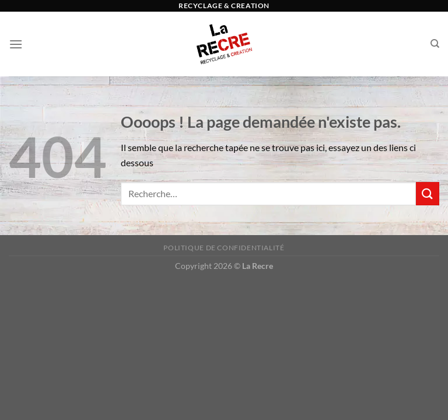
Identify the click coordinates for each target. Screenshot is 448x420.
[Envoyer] (427, 193)
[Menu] (16, 44)
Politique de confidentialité (223, 247)
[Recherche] (434, 44)
